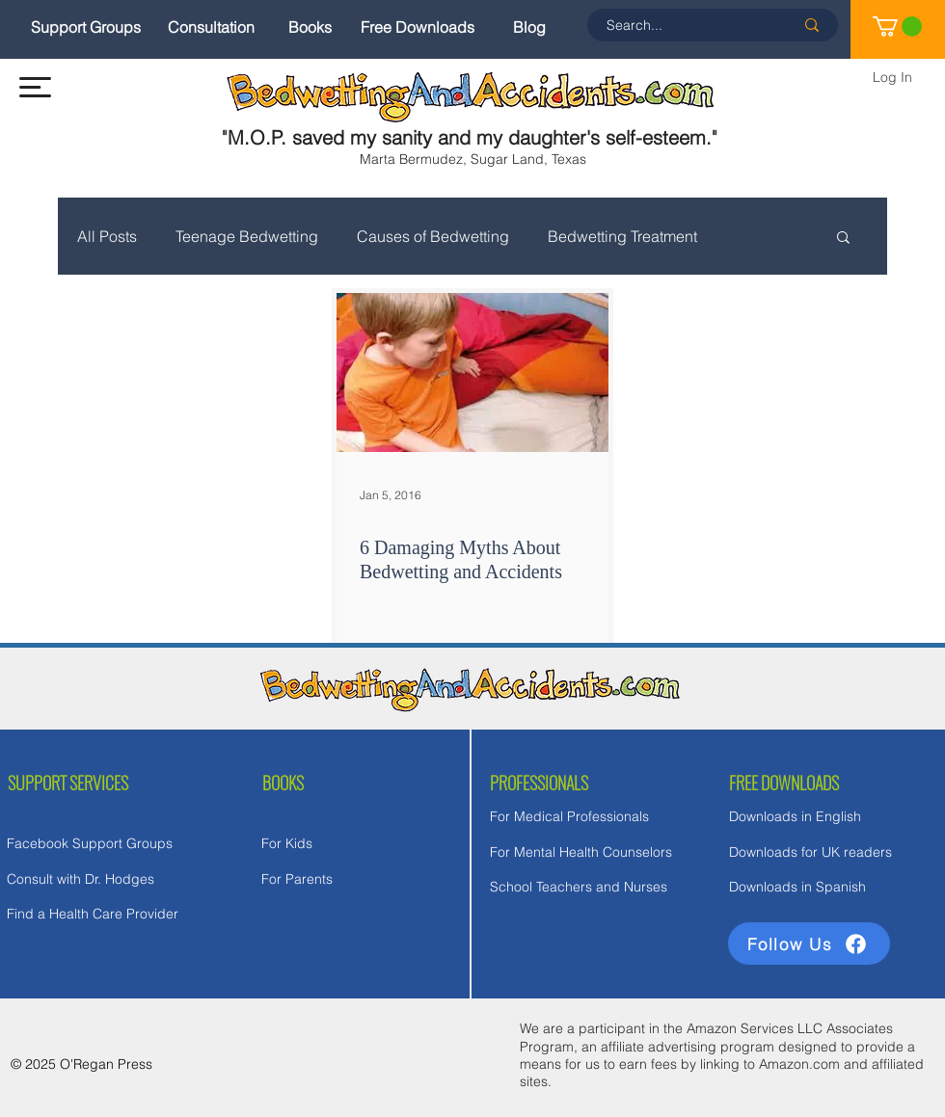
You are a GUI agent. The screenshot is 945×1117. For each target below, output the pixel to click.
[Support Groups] (85, 27)
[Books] (310, 27)
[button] (35, 87)
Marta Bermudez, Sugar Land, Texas (473, 159)
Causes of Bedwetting (433, 236)
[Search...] (686, 25)
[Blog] (529, 27)
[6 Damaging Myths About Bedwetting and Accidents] (472, 372)
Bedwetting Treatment (622, 236)
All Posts (107, 236)
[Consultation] (210, 27)
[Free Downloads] (417, 27)
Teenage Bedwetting (247, 236)
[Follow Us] (809, 943)
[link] (897, 26)
